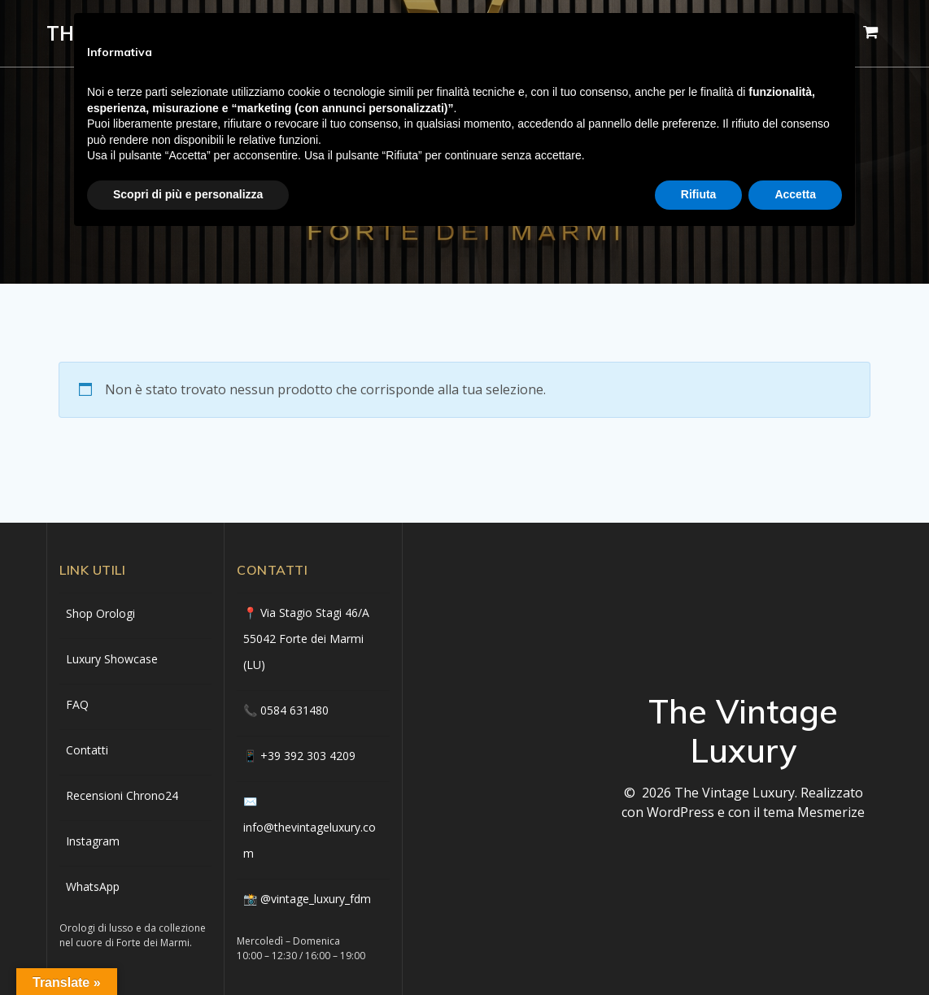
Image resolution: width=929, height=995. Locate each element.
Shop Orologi (100, 613)
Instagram (93, 841)
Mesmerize (831, 812)
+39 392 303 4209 (307, 755)
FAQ (77, 704)
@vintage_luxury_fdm (315, 898)
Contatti (87, 750)
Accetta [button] (795, 194)
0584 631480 (294, 710)
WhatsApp (93, 886)
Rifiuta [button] (699, 194)
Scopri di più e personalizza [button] (188, 194)
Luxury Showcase (112, 659)
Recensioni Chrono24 (122, 795)
